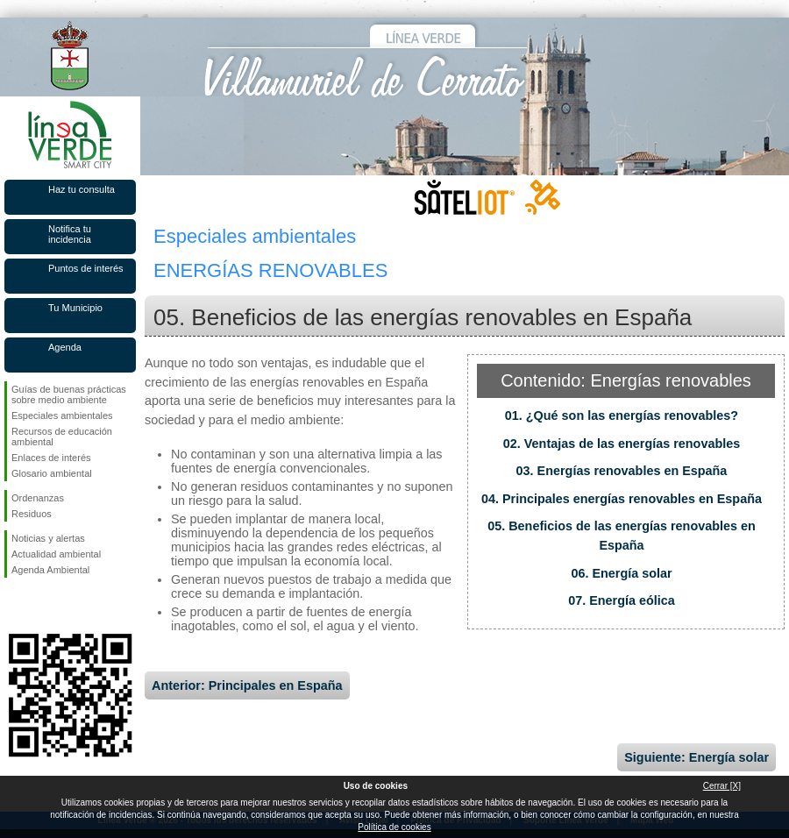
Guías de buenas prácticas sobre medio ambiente (68, 394)
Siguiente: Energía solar (696, 757)
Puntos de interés (86, 268)
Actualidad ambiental (56, 554)
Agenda (65, 347)
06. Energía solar (621, 573)
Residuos (31, 513)
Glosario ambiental (51, 473)
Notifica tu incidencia (69, 234)
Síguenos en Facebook (14, 605)
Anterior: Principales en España (247, 685)
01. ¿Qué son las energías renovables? (621, 415)
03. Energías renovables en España (622, 471)
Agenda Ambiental (50, 570)
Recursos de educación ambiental (61, 436)
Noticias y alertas (48, 538)
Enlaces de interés (51, 457)
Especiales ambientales (62, 415)
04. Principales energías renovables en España (621, 499)
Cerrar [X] (722, 786)
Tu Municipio (75, 307)
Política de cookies (394, 827)
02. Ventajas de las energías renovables (621, 444)
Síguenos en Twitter (43, 605)
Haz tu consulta (81, 189)
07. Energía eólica (621, 600)
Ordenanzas (37, 498)
